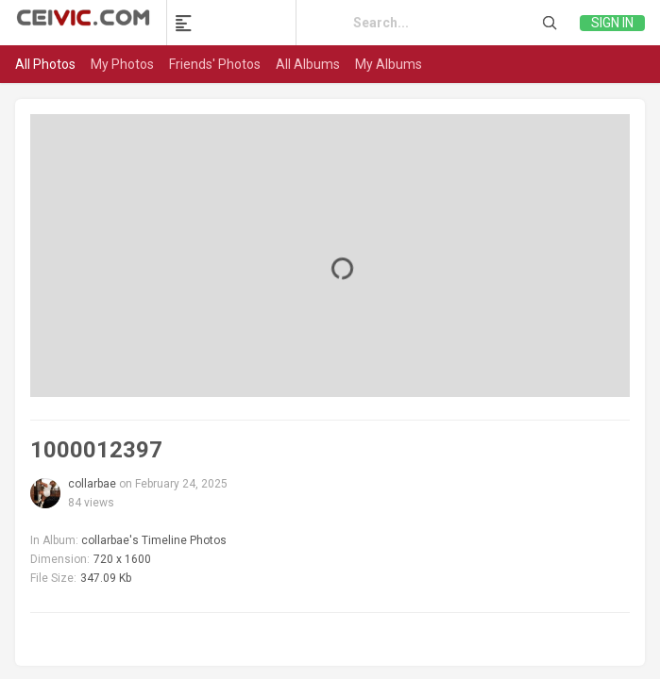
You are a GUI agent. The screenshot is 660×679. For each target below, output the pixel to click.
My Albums (388, 64)
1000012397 (96, 450)
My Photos (122, 64)
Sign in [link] (612, 22)
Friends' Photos (215, 64)
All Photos (45, 64)
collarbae (92, 483)
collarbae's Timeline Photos (154, 540)
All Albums (308, 64)
